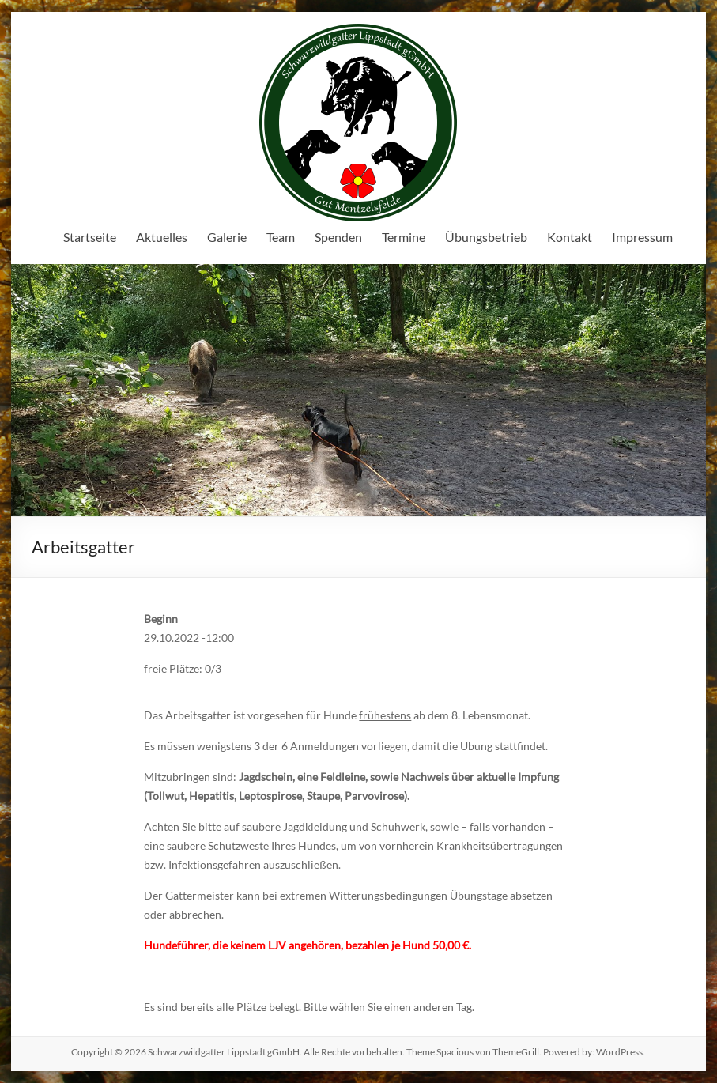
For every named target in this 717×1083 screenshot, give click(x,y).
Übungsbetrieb (486, 236)
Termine (403, 236)
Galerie (227, 236)
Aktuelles (161, 236)
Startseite (89, 236)
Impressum (642, 236)
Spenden (338, 236)
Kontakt (569, 236)
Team (280, 236)
